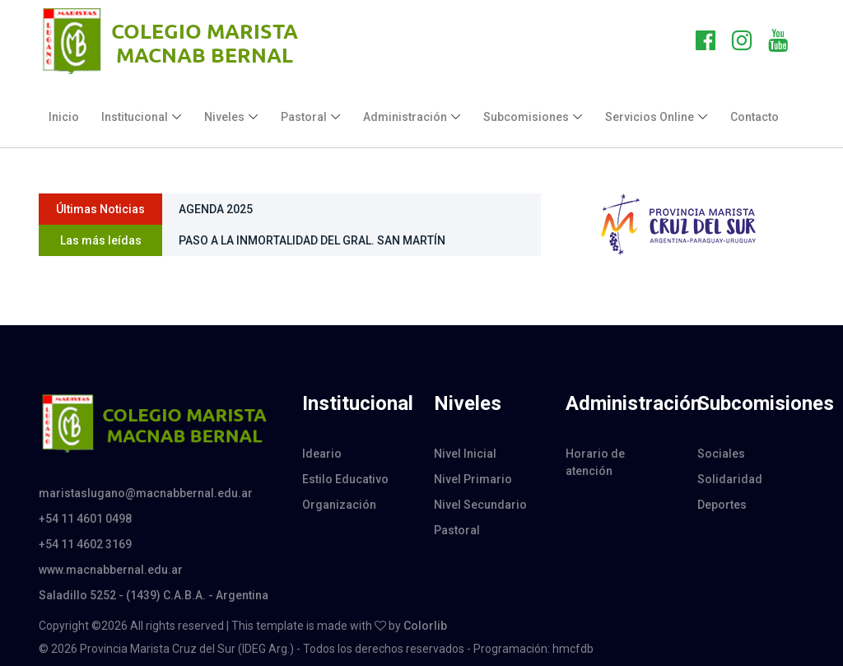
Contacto (754, 116)
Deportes (722, 504)
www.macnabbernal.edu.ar (111, 569)
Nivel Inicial (465, 453)
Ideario (322, 453)
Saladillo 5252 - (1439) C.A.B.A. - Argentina (153, 595)
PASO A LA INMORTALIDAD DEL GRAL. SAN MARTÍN (312, 240)
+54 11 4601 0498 (85, 518)
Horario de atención (595, 462)
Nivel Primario (473, 479)
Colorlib (425, 625)
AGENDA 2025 (216, 209)
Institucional (134, 116)
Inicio (64, 116)
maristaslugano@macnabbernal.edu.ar (146, 493)
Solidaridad (729, 479)
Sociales (721, 453)
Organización (339, 504)
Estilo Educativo (345, 479)
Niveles (224, 116)
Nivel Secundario (480, 504)
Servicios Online (649, 116)
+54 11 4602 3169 (85, 544)
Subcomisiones (526, 116)
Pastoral (304, 116)
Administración (405, 116)
